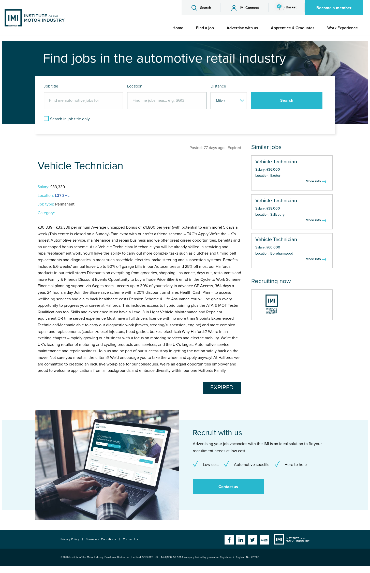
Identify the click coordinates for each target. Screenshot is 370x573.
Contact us (228, 486)
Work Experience (342, 28)
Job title (51, 86)
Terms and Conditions (101, 539)
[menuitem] (177, 28)
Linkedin (240, 540)
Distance (218, 86)
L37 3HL (62, 195)
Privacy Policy (70, 539)
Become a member (333, 7)
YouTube (264, 540)
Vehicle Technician (276, 162)
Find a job (205, 28)
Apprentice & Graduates (293, 28)
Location (134, 86)
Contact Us (130, 539)
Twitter (252, 540)
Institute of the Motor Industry (292, 539)
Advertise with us (242, 28)
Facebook (229, 540)
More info (313, 181)
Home (177, 28)
